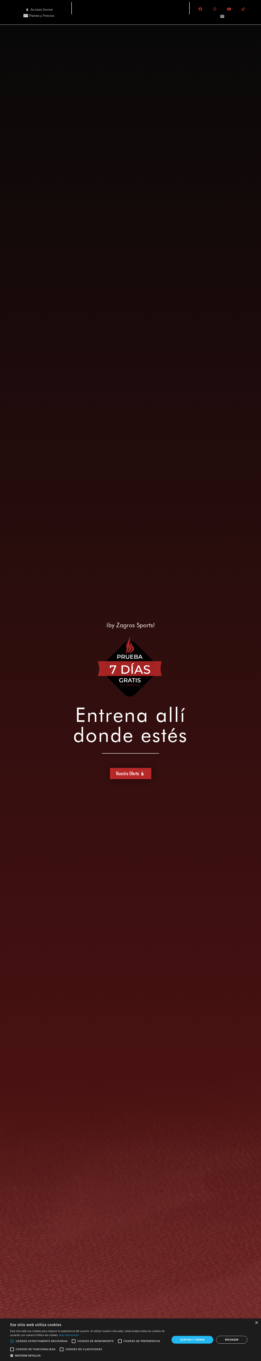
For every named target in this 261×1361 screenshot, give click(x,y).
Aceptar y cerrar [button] (192, 1339)
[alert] (130, 1339)
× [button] (256, 1322)
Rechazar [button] (231, 1339)
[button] (222, 16)
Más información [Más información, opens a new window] (69, 1335)
